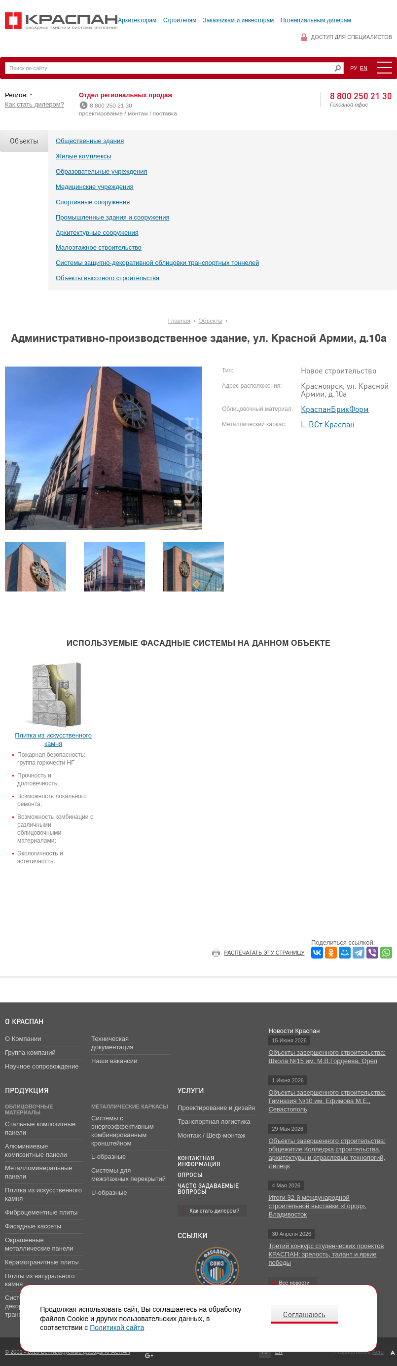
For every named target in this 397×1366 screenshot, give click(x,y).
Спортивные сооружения (93, 202)
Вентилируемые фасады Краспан (61, 21)
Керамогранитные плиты (42, 1262)
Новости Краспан (294, 1030)
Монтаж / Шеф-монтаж (211, 1135)
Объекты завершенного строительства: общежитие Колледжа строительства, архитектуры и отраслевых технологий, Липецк (326, 1153)
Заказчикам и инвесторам (238, 20)
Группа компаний (30, 1052)
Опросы (190, 1175)
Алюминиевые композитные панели (36, 1150)
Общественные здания (90, 141)
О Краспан (24, 1021)
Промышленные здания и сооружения (113, 217)
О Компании (23, 1038)
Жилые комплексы (83, 156)
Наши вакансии (114, 1061)
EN (363, 68)
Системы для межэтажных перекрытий (128, 1174)
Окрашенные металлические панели (39, 1244)
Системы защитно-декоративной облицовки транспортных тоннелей (157, 262)
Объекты (24, 141)
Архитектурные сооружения (97, 232)
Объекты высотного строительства (107, 278)
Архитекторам (137, 20)
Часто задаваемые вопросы (208, 1188)
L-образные (108, 1156)
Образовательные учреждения (101, 171)
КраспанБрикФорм (335, 409)
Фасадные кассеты (33, 1226)
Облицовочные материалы (29, 1109)
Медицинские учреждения (95, 186)
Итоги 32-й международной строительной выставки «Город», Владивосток (317, 1206)
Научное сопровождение (41, 1066)
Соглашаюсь (304, 1314)
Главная (179, 320)
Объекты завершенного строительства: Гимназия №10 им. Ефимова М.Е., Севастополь (326, 1101)
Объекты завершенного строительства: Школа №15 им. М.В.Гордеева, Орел (326, 1057)
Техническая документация (112, 1043)
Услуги (191, 1090)
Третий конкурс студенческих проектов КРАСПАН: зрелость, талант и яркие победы (326, 1254)
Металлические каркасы (129, 1106)
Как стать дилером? (34, 104)
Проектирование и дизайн (216, 1107)
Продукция (27, 1090)
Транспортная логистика (214, 1121)
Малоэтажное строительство (99, 247)
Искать (337, 68)
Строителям (180, 20)
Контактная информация (199, 1161)
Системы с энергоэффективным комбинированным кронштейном (122, 1130)
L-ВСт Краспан (328, 424)
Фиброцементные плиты (41, 1212)
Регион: (17, 95)
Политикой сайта (117, 1327)
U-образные (109, 1192)
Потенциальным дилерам (316, 20)
